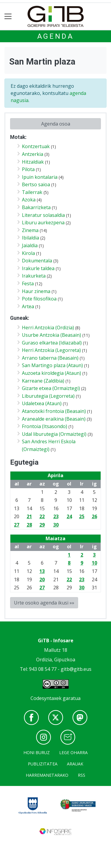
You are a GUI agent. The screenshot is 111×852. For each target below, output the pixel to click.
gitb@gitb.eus (76, 669)
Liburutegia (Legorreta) (48, 396)
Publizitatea (42, 764)
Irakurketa (34, 275)
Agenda (55, 36)
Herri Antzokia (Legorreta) (51, 350)
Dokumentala (37, 260)
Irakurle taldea (38, 268)
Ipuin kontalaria (39, 177)
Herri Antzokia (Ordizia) (48, 327)
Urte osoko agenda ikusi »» (44, 602)
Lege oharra (73, 752)
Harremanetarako (47, 775)
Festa (28, 283)
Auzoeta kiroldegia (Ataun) (51, 373)
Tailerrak (32, 192)
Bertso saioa (36, 184)
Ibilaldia (30, 237)
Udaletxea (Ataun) (42, 403)
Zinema (30, 230)
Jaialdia (30, 245)
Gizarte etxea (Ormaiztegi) (51, 388)
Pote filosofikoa (39, 298)
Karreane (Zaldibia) (43, 381)
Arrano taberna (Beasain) (50, 358)
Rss (81, 775)
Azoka (29, 199)
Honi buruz (36, 752)
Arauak (75, 764)
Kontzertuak (36, 146)
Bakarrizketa (36, 207)
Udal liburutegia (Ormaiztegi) (54, 434)
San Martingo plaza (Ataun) (52, 365)
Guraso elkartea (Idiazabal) (52, 342)
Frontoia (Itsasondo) (44, 426)
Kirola (28, 253)
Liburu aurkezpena (43, 222)
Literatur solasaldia (43, 215)
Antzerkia (32, 154)
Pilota (28, 169)
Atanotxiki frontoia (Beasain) (54, 411)
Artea (28, 306)
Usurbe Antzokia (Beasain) (51, 335)
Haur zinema (36, 291)
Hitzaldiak (33, 162)
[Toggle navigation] (8, 16)
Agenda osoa (55, 123)
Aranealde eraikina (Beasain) (54, 419)
